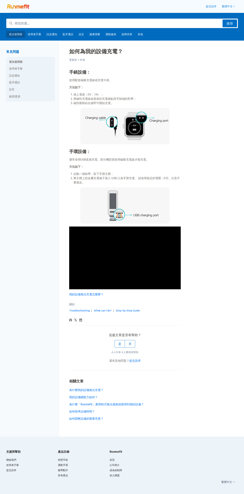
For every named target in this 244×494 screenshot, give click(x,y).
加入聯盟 (115, 475)
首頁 (112, 459)
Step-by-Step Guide (128, 310)
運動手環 (63, 465)
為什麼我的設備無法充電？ (86, 390)
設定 (81, 34)
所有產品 (63, 475)
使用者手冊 (34, 34)
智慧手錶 (63, 459)
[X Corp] (75, 320)
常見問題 (12, 51)
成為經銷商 (116, 470)
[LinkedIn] (80, 320)
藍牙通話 (68, 34)
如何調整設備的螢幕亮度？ (86, 418)
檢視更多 (15, 96)
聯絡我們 (11, 459)
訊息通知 (51, 34)
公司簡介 (115, 465)
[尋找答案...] (122, 23)
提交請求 (211, 6)
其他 (140, 34)
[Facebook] (70, 320)
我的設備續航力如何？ (83, 397)
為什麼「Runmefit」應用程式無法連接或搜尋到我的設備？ (106, 404)
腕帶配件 (63, 470)
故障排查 (127, 34)
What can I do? (103, 310)
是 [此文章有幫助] (119, 343)
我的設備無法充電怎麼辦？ (86, 294)
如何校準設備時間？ (82, 411)
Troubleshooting (79, 310)
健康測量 (94, 34)
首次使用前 (15, 34)
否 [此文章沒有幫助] (130, 343)
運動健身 (110, 34)
